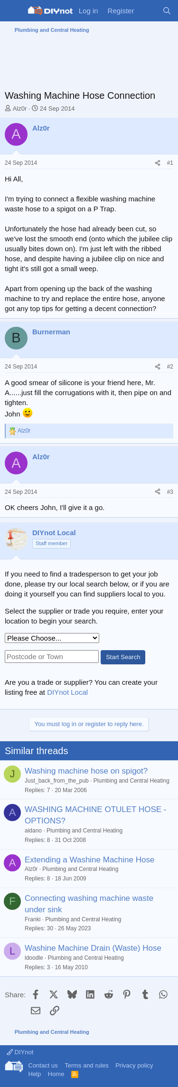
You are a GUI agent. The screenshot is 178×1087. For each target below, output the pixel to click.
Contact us (43, 1065)
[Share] (157, 163)
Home (56, 1074)
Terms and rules (86, 1065)
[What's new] (148, 10)
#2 (170, 366)
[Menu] (13, 10)
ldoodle (34, 958)
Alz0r (20, 108)
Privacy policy (134, 1065)
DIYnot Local (67, 692)
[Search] (167, 10)
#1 (170, 163)
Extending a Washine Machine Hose (89, 859)
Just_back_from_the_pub (57, 780)
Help (34, 1074)
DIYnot (20, 1052)
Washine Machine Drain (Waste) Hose (93, 948)
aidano (33, 830)
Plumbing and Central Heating (131, 780)
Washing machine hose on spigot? (86, 770)
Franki (32, 919)
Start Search (123, 657)
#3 (170, 492)
